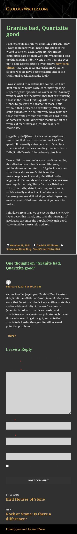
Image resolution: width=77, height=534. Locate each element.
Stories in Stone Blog (19, 249)
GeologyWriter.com (27, 9)
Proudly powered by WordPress (25, 529)
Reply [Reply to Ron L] (12, 335)
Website (11, 451)
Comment (14, 370)
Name (11, 420)
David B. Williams (47, 245)
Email (11, 435)
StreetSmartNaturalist (46, 249)
